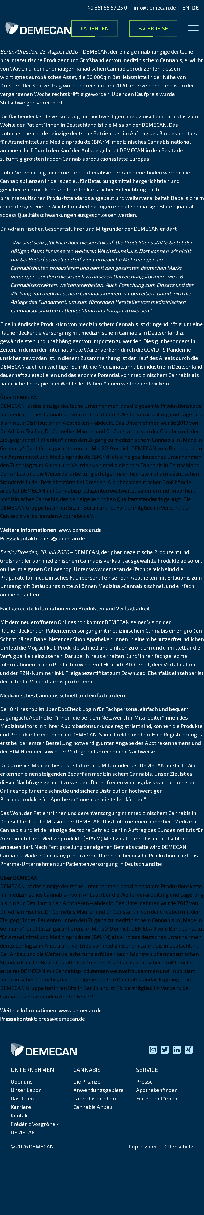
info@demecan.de (155, 7)
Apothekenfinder (156, 1090)
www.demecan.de (80, 530)
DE (195, 7)
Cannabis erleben (94, 1098)
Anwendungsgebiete (98, 1090)
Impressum (142, 1146)
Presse (144, 1081)
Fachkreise (153, 28)
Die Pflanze (86, 1081)
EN (185, 7)
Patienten (94, 28)
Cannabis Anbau (92, 1107)
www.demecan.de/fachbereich (126, 569)
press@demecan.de (61, 538)
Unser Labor (26, 1090)
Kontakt (20, 1115)
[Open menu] (193, 28)
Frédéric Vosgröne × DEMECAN (35, 1128)
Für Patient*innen (157, 1098)
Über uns (22, 1081)
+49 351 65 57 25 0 (105, 7)
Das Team (22, 1098)
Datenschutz (178, 1146)
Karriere (21, 1107)
